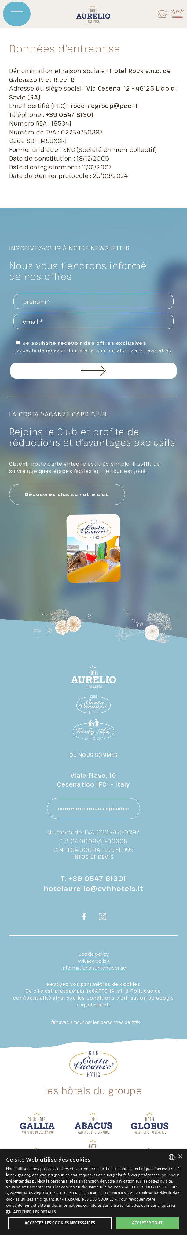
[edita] (135, 1022)
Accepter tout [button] (147, 1222)
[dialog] (93, 1192)
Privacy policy (93, 961)
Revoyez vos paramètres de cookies (93, 984)
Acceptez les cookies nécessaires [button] (60, 1222)
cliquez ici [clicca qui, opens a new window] (166, 1205)
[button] (93, 1212)
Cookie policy (94, 954)
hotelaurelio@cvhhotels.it (93, 888)
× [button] (180, 1156)
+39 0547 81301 (97, 878)
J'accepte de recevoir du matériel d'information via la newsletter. (93, 350)
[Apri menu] (17, 14)
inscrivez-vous (93, 371)
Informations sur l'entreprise (93, 968)
